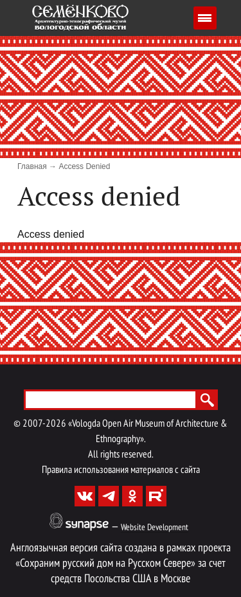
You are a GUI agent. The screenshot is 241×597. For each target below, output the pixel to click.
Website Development (154, 528)
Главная (32, 166)
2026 (56, 424)
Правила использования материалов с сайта (121, 470)
